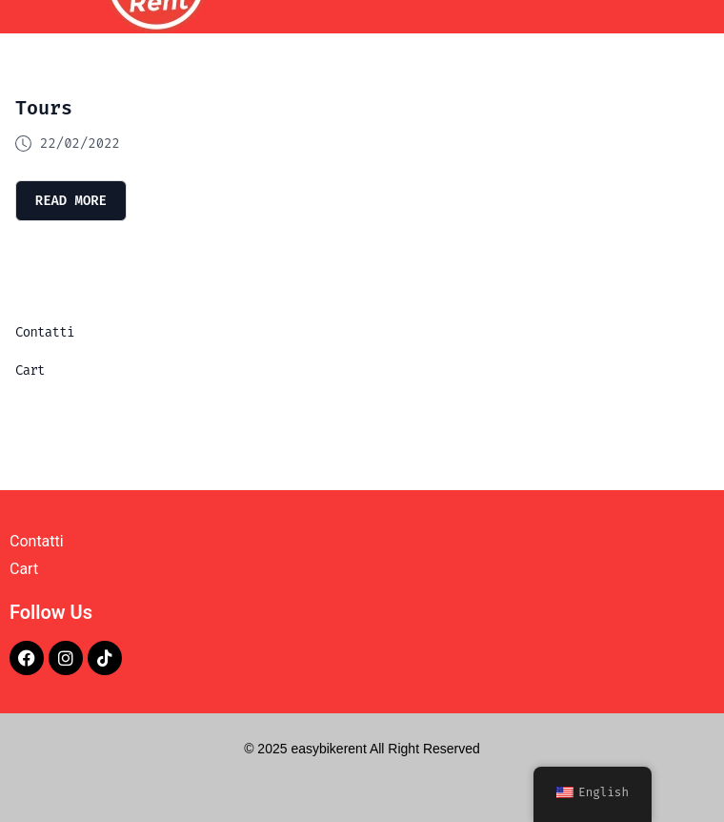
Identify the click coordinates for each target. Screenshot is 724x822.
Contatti (44, 332)
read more (71, 200)
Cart (30, 370)
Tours (43, 107)
